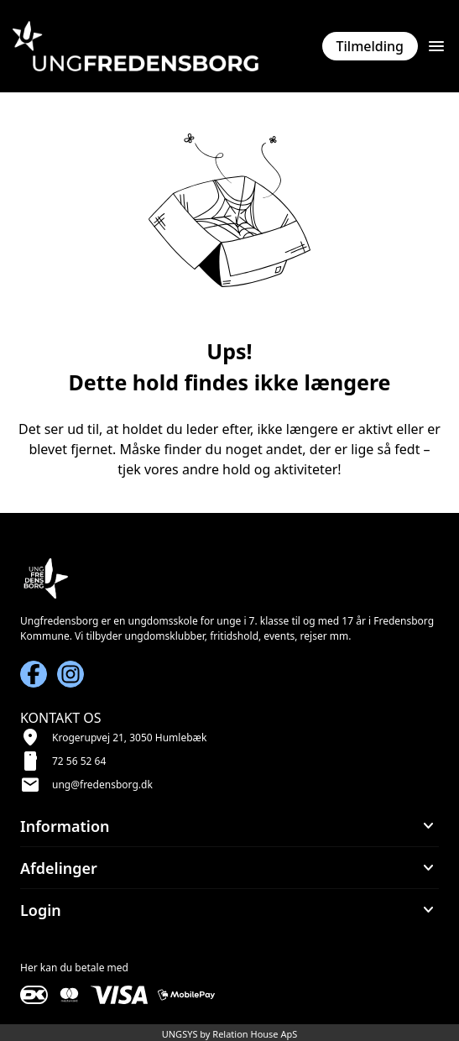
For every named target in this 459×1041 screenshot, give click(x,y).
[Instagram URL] (70, 674)
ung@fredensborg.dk (102, 784)
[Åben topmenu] (436, 46)
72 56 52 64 (79, 761)
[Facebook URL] (33, 674)
